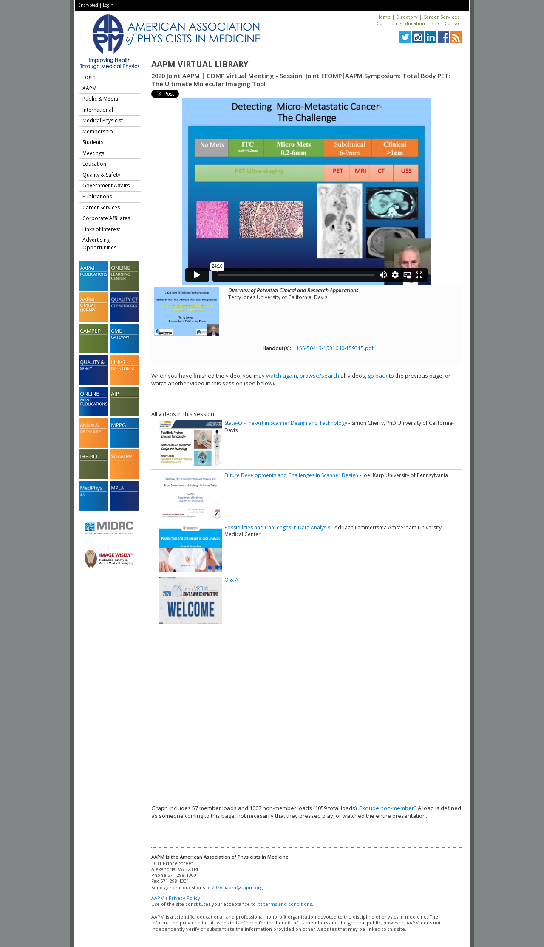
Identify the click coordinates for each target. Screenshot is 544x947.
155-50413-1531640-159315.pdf (335, 348)
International (97, 109)
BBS (435, 23)
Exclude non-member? (387, 808)
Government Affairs (106, 185)
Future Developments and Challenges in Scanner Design (291, 475)
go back (378, 375)
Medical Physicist (102, 120)
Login (108, 5)
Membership (97, 131)
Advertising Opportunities (99, 243)
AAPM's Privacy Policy (175, 898)
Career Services (441, 17)
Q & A (231, 579)
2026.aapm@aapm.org (237, 887)
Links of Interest (101, 229)
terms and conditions (288, 904)
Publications (97, 196)
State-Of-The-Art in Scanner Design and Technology (285, 423)
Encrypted (88, 5)
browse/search (319, 375)
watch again (281, 375)
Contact (453, 23)
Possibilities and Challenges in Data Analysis (277, 527)
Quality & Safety (101, 174)
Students (92, 142)
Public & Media (100, 98)
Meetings (93, 153)
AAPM (89, 88)
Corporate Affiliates (106, 218)
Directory (407, 17)
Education (94, 163)
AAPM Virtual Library (199, 64)
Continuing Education (401, 23)
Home (384, 17)
